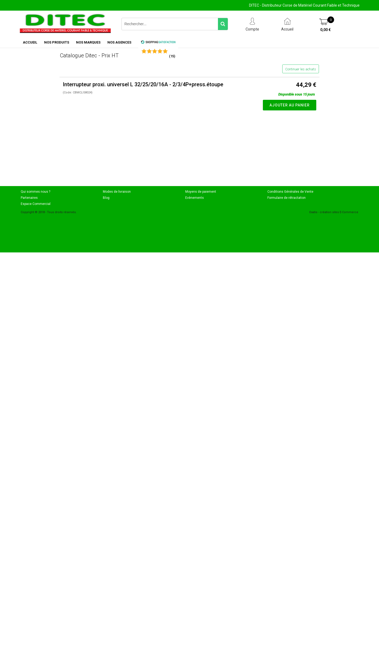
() (172, 56)
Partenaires (29, 198)
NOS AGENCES (119, 42)
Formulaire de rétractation (286, 198)
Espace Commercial (35, 204)
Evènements (194, 198)
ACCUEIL (30, 42)
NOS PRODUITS (56, 42)
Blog (106, 198)
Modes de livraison (117, 191)
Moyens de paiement (200, 191)
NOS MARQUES (88, 42)
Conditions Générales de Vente (290, 191)
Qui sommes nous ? (35, 191)
